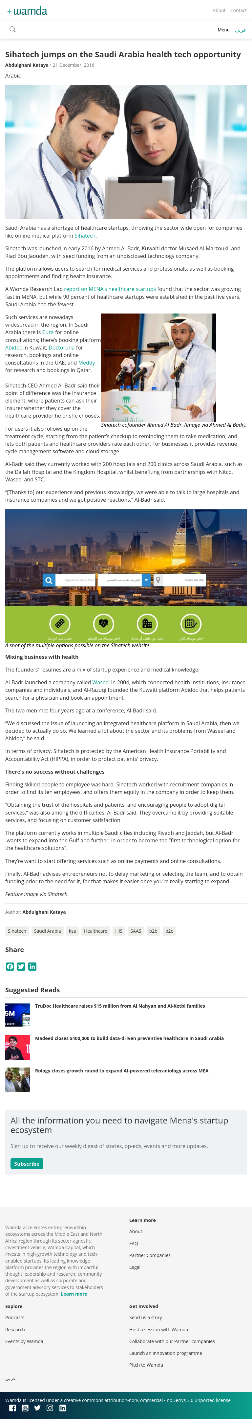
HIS (118, 931)
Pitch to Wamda (146, 1365)
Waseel (101, 682)
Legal (134, 1267)
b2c (169, 931)
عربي (241, 29)
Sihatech (84, 235)
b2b (153, 931)
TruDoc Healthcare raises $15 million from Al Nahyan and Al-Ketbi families (120, 1006)
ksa (72, 931)
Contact (238, 10)
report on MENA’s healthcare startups (110, 289)
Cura (47, 332)
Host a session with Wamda (158, 1329)
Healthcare (95, 931)
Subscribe (26, 1163)
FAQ (133, 1243)
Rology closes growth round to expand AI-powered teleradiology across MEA (121, 1071)
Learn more (74, 1294)
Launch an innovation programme (165, 1353)
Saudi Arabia (47, 931)
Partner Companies (150, 1255)
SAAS (135, 931)
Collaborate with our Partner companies (172, 1341)
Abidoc (14, 347)
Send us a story (145, 1317)
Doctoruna (62, 347)
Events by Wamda (24, 1341)
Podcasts (14, 1317)
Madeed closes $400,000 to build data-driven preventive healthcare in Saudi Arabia (129, 1038)
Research (15, 1329)
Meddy (86, 362)
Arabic (13, 75)
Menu (224, 30)
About (219, 10)
